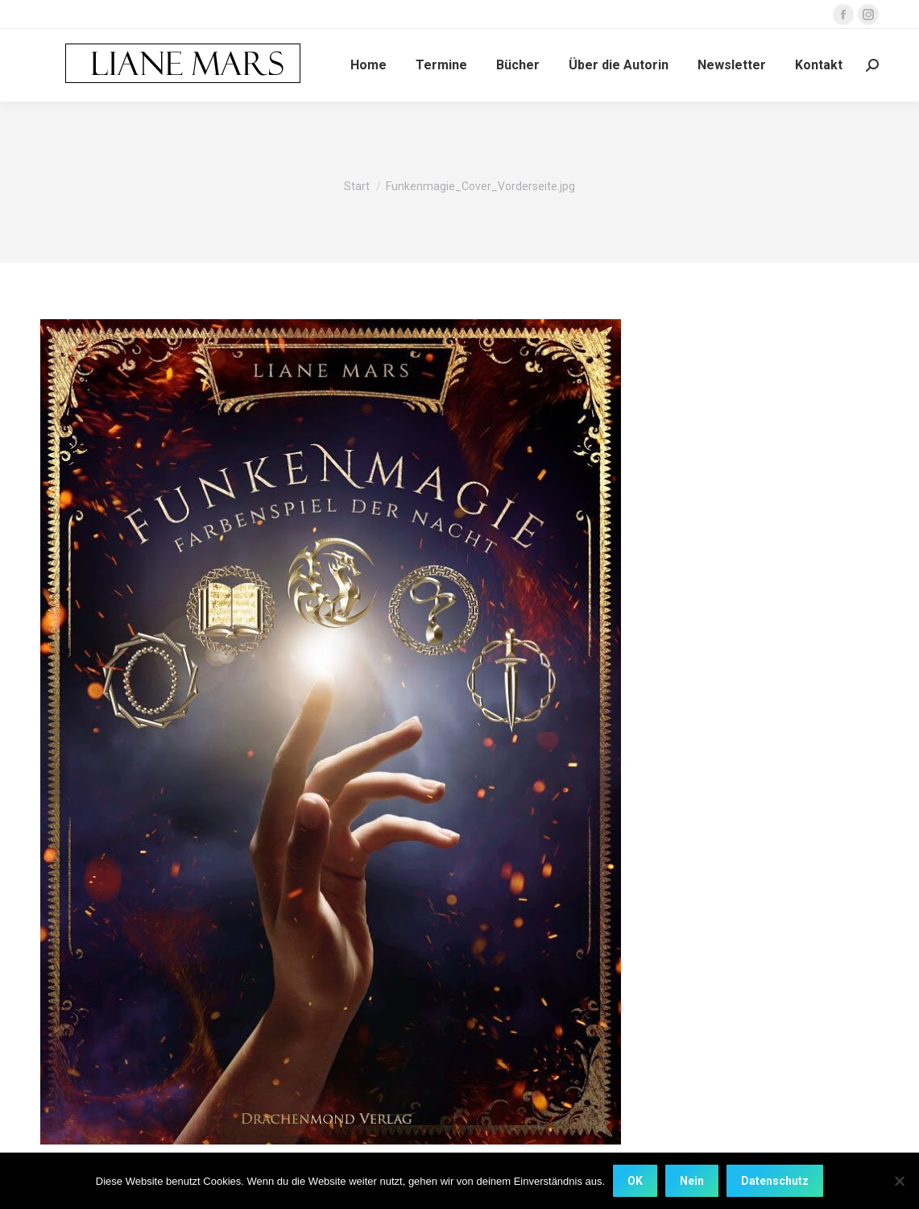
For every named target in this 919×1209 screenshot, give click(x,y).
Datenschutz (775, 1180)
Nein (692, 1180)
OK (635, 1180)
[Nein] (899, 1181)
